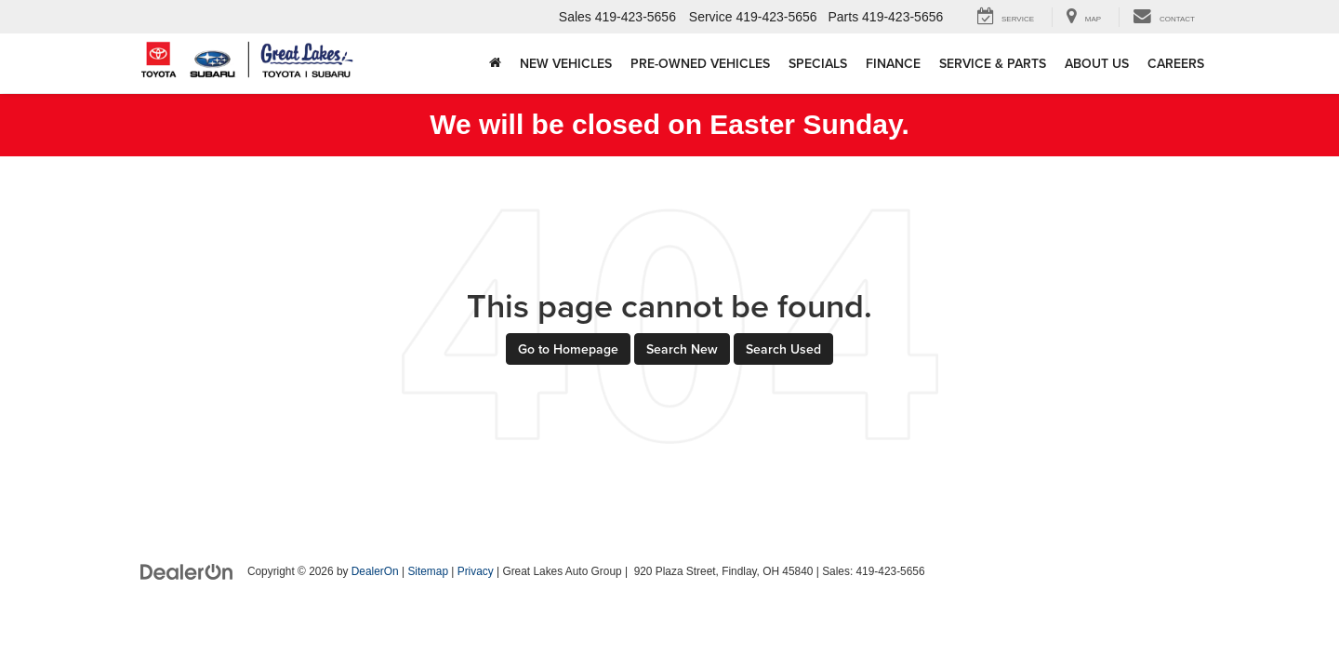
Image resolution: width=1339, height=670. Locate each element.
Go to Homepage (568, 349)
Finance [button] (893, 63)
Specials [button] (818, 63)
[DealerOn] (186, 570)
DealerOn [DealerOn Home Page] (375, 571)
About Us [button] (1097, 63)
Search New (682, 349)
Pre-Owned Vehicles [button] (700, 63)
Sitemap (427, 571)
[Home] (495, 63)
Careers (1175, 63)
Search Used (783, 349)
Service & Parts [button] (992, 63)
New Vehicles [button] (566, 63)
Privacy (475, 571)
